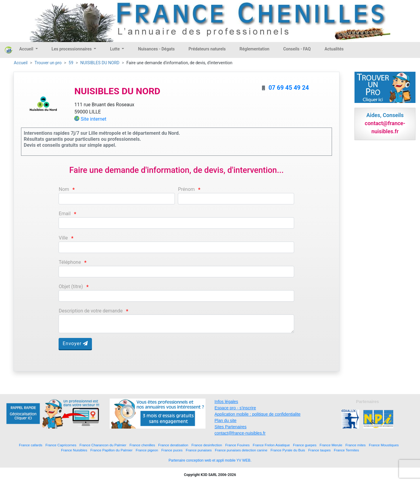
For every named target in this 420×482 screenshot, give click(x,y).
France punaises (199, 450)
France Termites (346, 450)
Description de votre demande (91, 311)
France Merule (331, 445)
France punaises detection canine (241, 450)
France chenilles (142, 445)
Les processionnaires (72, 49)
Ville (63, 238)
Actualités (333, 49)
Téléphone (70, 262)
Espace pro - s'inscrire (235, 407)
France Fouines (237, 445)
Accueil (26, 49)
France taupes (319, 450)
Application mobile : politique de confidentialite (257, 414)
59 (70, 62)
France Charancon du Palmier (103, 445)
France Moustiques (384, 445)
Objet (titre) (71, 286)
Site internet (93, 119)
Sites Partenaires (231, 426)
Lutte (115, 49)
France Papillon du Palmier (111, 450)
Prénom (186, 189)
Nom (64, 189)
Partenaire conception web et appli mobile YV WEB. (210, 460)
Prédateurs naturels (207, 49)
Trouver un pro (48, 62)
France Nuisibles (74, 450)
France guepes (304, 445)
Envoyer (75, 343)
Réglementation (254, 49)
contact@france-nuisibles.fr (240, 433)
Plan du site (225, 420)
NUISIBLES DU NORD (99, 62)
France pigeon (147, 450)
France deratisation (173, 445)
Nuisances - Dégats (156, 49)
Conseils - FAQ (297, 49)
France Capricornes (60, 445)
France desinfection (206, 445)
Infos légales (226, 401)
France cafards (30, 445)
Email (65, 213)
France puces (172, 450)
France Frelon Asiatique (271, 445)
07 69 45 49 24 (289, 87)
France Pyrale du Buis (287, 450)
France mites (355, 445)
